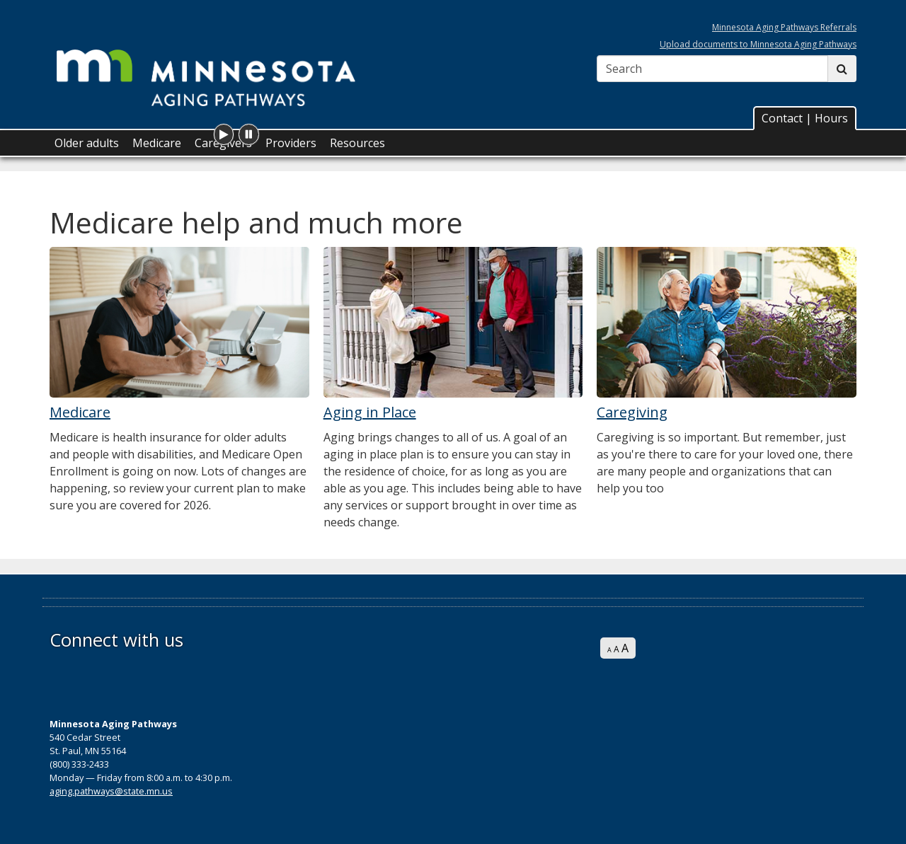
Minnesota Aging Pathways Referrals (784, 27)
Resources (357, 143)
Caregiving (632, 412)
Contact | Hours (805, 118)
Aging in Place (369, 412)
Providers (290, 143)
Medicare (156, 143)
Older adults (87, 143)
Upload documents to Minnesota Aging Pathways (758, 44)
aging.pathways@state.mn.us (111, 791)
